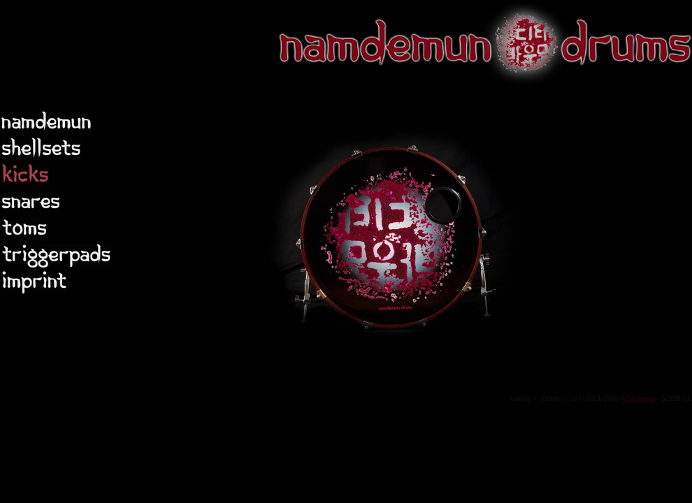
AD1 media (638, 398)
